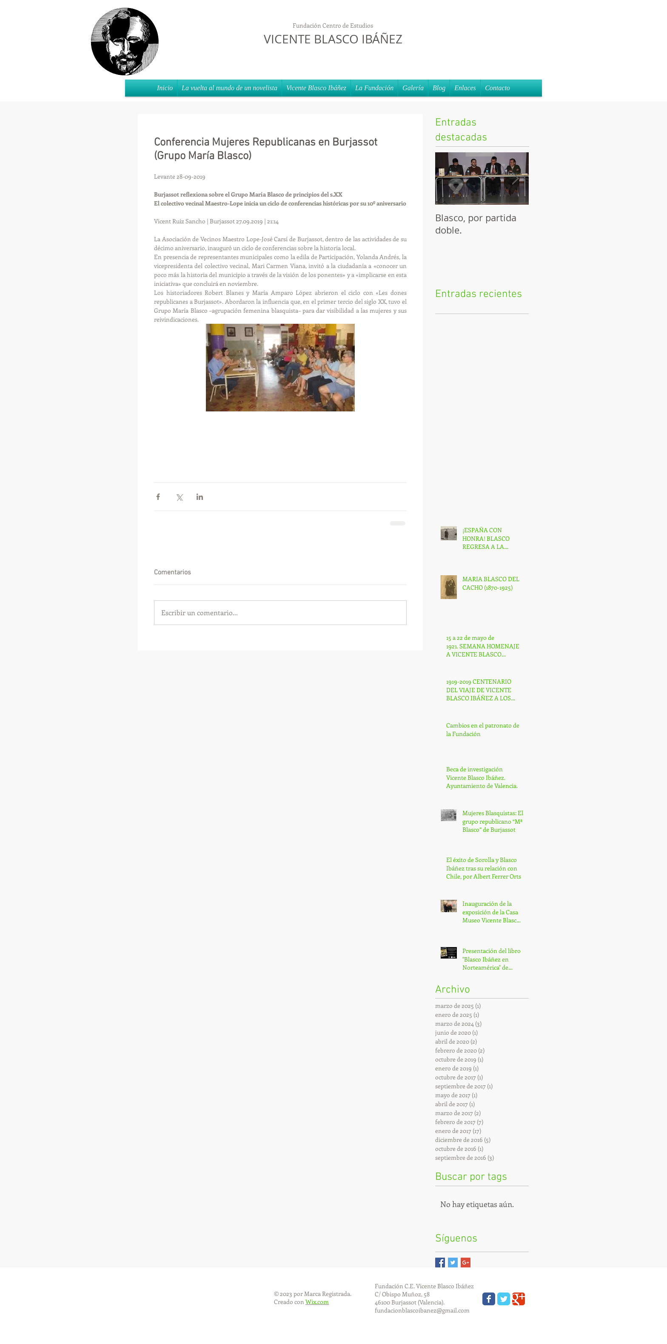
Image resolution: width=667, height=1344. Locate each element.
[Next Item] (515, 178)
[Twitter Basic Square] (453, 1262)
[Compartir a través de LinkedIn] (200, 497)
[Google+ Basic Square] (465, 1262)
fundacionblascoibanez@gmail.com (422, 1310)
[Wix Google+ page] (518, 1299)
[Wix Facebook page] (488, 1299)
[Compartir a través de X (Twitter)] (179, 497)
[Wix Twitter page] (503, 1299)
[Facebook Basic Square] (440, 1262)
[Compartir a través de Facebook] (158, 497)
